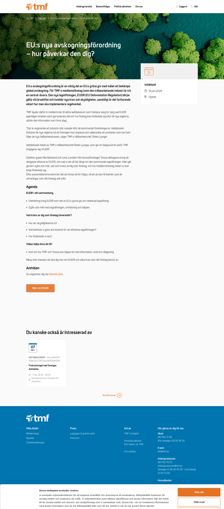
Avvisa (199, 489)
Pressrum (74, 438)
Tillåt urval (199, 479)
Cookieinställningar (35, 442)
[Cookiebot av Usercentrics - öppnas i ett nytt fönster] (19, 503)
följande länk (56, 274)
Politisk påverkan (122, 6)
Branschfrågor (103, 6)
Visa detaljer (162, 503)
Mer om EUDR (40, 288)
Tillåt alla (199, 469)
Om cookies (130, 451)
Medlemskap (32, 433)
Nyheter (30, 438)
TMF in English (131, 433)
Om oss (139, 6)
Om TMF (30, 18)
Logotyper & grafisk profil (82, 433)
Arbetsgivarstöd (84, 6)
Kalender (42, 18)
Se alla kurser (112, 395)
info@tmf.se (163, 451)
